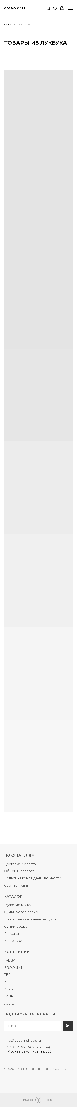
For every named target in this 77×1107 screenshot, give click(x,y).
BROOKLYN (14, 968)
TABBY (9, 960)
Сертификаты (16, 885)
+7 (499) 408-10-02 (19, 1047)
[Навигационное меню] (70, 8)
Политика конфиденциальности (32, 878)
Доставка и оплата (20, 864)
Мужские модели (19, 905)
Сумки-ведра (15, 926)
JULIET (10, 1003)
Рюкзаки (11, 934)
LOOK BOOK (23, 24)
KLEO (9, 982)
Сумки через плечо (21, 912)
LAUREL (11, 996)
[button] (48, 8)
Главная (8, 24)
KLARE (9, 989)
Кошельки (13, 941)
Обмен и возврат (19, 871)
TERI (8, 975)
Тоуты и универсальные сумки (30, 919)
